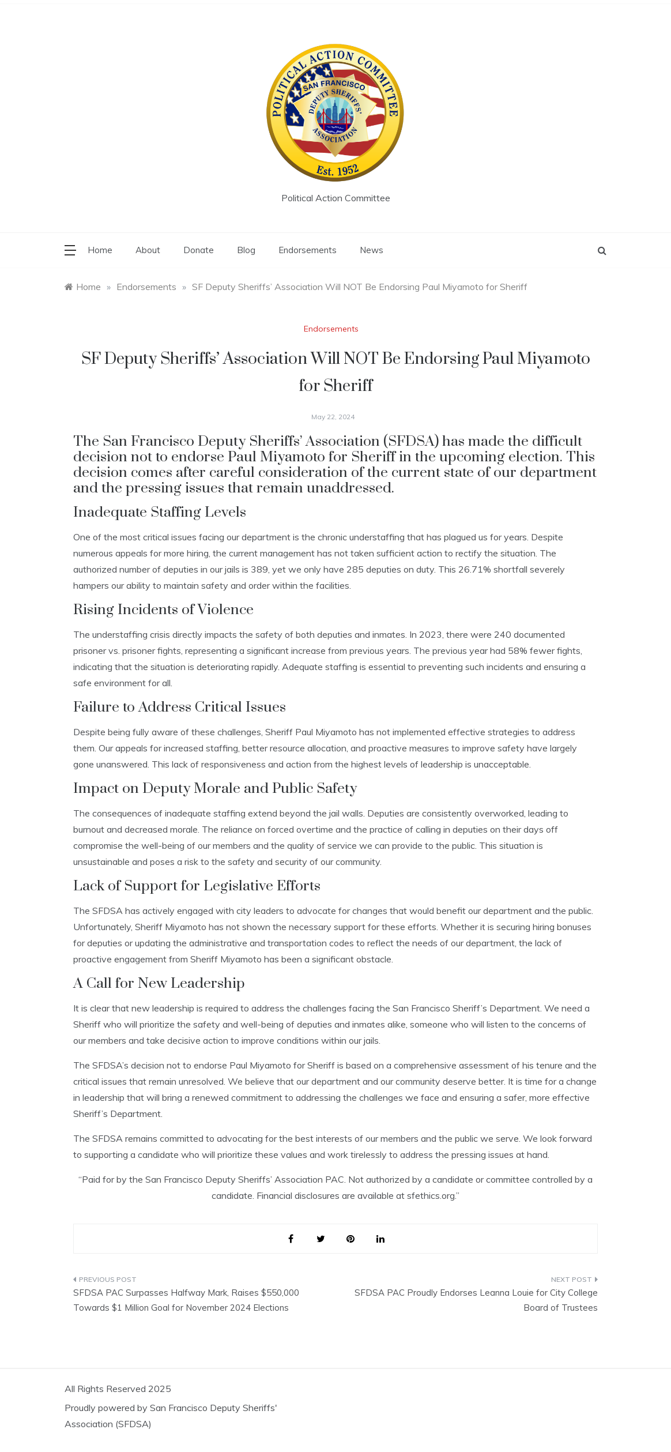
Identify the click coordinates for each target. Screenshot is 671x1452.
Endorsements (307, 249)
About (147, 249)
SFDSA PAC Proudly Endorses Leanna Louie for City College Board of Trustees (476, 1300)
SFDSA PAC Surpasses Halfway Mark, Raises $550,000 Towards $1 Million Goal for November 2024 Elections (186, 1300)
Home (100, 249)
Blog (246, 249)
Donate (198, 249)
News (371, 249)
